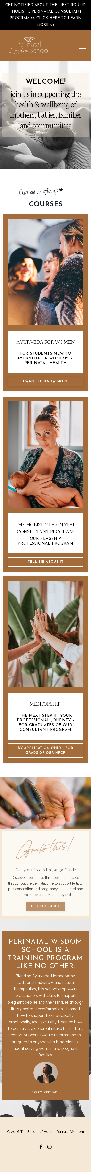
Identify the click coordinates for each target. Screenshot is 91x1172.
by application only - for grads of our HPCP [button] (45, 751)
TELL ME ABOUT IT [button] (45, 561)
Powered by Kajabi (45, 1159)
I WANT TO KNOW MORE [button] (45, 381)
